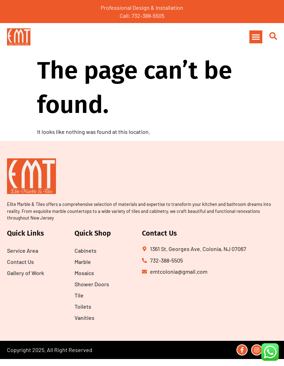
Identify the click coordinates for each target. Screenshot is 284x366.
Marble (82, 261)
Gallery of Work (25, 273)
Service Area (22, 250)
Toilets (82, 306)
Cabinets (85, 250)
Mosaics (84, 273)
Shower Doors (91, 284)
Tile (79, 295)
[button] (256, 37)
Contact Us (20, 261)
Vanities (84, 317)
